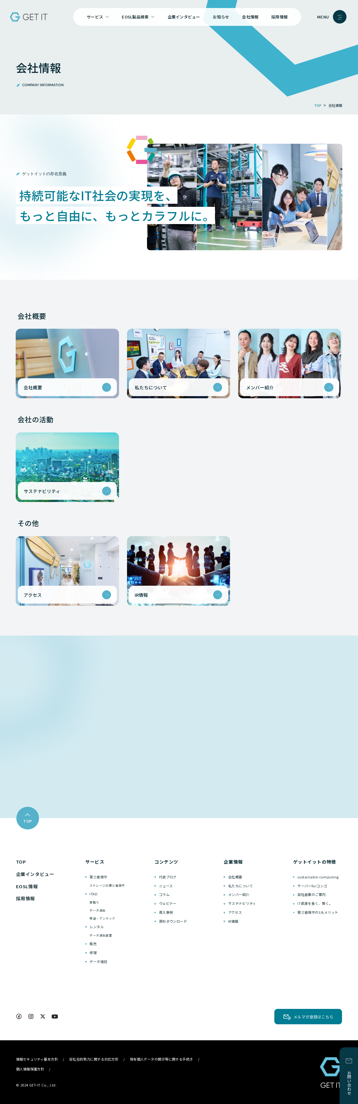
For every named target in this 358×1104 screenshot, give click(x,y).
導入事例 (166, 912)
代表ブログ (168, 876)
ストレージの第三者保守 (107, 885)
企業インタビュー (184, 17)
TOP (21, 861)
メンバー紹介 (238, 894)
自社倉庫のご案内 (311, 894)
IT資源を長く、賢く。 (314, 903)
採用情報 (279, 17)
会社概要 (235, 876)
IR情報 (233, 921)
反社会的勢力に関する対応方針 (93, 1059)
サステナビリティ (242, 903)
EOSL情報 (27, 886)
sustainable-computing (318, 876)
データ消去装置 (101, 935)
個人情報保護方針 (30, 1068)
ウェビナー (168, 903)
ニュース (166, 885)
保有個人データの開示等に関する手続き (161, 1059)
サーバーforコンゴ (312, 885)
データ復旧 (98, 961)
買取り (94, 902)
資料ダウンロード (173, 921)
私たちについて (240, 885)
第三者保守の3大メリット (317, 912)
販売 (93, 943)
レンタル (97, 926)
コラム (164, 894)
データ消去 (97, 910)
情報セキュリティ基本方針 (37, 1059)
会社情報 (250, 17)
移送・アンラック (102, 918)
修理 (93, 952)
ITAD (93, 893)
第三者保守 (98, 876)
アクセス (235, 912)
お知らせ (221, 17)
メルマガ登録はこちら (313, 1017)
